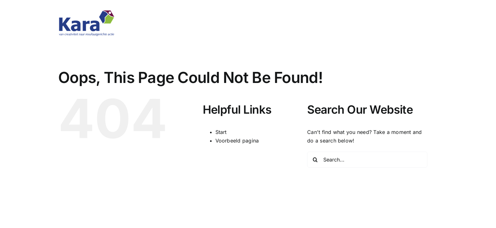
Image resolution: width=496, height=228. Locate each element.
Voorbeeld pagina (237, 140)
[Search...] (367, 160)
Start (221, 132)
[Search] (315, 160)
